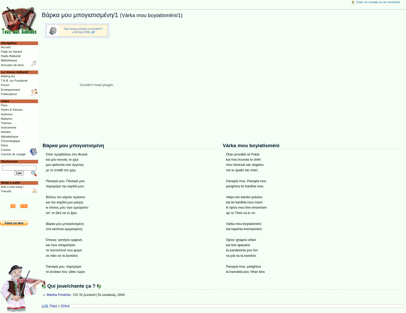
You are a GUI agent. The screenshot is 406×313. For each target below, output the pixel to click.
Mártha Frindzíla (58, 295)
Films (4, 145)
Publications (9, 94)
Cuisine (6, 149)
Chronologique (10, 141)
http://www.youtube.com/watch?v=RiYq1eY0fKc (83, 30)
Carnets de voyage (13, 154)
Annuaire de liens (12, 65)
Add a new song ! (12, 186)
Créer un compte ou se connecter (378, 2)
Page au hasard (11, 51)
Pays (53, 306)
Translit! (6, 191)
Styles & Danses (12, 109)
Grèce (65, 306)
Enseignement (10, 89)
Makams (6, 118)
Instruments (8, 127)
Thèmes (6, 123)
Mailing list (8, 76)
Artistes (6, 131)
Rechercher (10, 161)
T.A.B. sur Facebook (14, 80)
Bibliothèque (9, 60)
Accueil (5, 47)
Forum (5, 85)
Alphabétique (9, 136)
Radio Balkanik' (11, 56)
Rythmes (6, 114)
